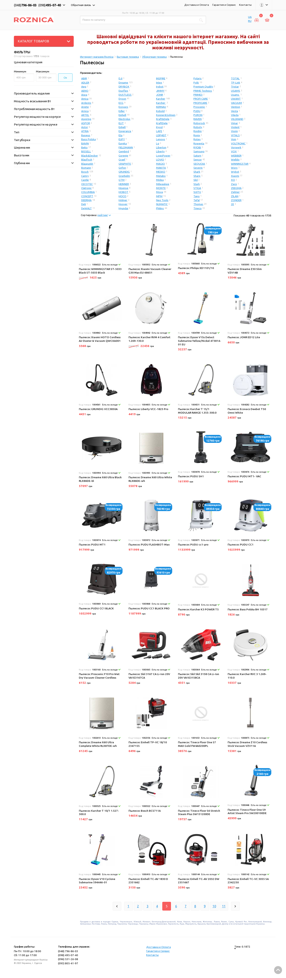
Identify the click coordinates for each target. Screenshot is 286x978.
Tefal (196, 200)
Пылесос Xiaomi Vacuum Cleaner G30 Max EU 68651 (150, 270)
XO (233, 179)
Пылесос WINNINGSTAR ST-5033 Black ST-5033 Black (100, 270)
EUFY (122, 139)
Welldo (235, 159)
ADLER (85, 82)
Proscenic (199, 106)
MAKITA (161, 167)
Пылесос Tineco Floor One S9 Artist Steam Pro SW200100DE (247, 811)
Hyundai (123, 208)
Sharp (196, 175)
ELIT (121, 123)
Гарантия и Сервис (224, 4)
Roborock (199, 123)
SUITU (197, 192)
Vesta (234, 111)
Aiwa (84, 94)
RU (249, 20)
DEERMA (86, 200)
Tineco (197, 208)
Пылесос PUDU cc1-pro (193, 544)
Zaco (234, 184)
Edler (122, 111)
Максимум (42, 71)
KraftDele (162, 123)
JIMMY (160, 90)
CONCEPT (87, 196)
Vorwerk (236, 147)
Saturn (197, 155)
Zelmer (235, 192)
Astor (84, 127)
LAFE (159, 131)
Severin (198, 167)
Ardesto (86, 102)
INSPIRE (160, 78)
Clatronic (86, 188)
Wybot (235, 171)
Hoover (123, 204)
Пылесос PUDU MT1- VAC (244, 476)
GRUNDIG (124, 171)
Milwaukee (162, 184)
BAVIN (85, 143)
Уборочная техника (154, 56)
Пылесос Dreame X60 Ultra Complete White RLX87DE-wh (98, 744)
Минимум (20, 71)
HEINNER (124, 184)
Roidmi (197, 131)
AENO (84, 90)
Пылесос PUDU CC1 (240, 544)
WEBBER (236, 155)
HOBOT (123, 192)
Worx (234, 167)
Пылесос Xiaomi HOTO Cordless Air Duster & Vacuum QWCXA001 (100, 339)
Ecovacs (123, 106)
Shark (196, 171)
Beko (84, 147)
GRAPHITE (125, 163)
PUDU (196, 111)
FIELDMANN (126, 147)
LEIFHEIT (161, 135)
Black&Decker (89, 155)
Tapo (196, 196)
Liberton (161, 147)
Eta (120, 135)
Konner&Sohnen (165, 115)
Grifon (122, 167)
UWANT (236, 98)
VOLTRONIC (238, 143)
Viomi (234, 131)
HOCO (122, 196)
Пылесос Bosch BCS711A (145, 810)
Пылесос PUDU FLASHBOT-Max (149, 544)
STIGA (197, 188)
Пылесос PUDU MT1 (92, 544)
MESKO (160, 171)
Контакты (245, 4)
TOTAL (235, 78)
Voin (233, 139)
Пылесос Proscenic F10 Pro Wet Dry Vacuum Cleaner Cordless (99, 675)
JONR (159, 94)
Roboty (197, 127)
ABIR (84, 78)
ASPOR (85, 123)
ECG (121, 102)
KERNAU (161, 106)
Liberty (160, 151)
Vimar (234, 123)
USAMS (235, 90)
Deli (83, 204)
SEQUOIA (199, 163)
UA (250, 17)
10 (214, 906)
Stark (196, 184)
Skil (195, 179)
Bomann (86, 167)
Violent (235, 127)
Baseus (85, 135)
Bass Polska (88, 139)
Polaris (197, 78)
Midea (160, 179)
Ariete (85, 106)
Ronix (196, 135)
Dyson (122, 98)
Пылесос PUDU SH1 (191, 476)
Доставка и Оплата (196, 4)
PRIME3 (198, 94)
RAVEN (197, 119)
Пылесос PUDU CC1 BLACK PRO (149, 608)
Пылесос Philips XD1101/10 (196, 268)
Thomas (198, 204)
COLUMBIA (88, 192)
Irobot (159, 86)
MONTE (161, 188)
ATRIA (85, 131)
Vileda (235, 115)
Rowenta (198, 143)
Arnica (85, 111)
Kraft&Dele (162, 119)
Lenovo (160, 139)
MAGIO (160, 163)
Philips (160, 208)
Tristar (235, 86)
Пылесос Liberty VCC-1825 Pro (148, 409)
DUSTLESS (125, 94)
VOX (234, 151)
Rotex (197, 139)
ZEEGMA (236, 188)
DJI (120, 78)
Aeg (83, 86)
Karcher (160, 98)
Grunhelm (124, 175)
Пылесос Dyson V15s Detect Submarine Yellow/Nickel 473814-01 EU (199, 341)
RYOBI (197, 147)
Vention (235, 106)
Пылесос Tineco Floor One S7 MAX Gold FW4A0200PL (197, 744)
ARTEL (85, 115)
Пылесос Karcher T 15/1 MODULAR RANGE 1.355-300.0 (197, 410)
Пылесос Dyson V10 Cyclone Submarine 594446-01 (97, 880)
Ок (65, 77)
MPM (159, 196)
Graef (122, 159)
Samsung (198, 151)
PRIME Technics (202, 90)
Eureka (123, 143)
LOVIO (160, 159)
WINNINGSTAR (239, 163)
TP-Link (235, 82)
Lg (157, 143)
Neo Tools (162, 200)
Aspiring (86, 119)
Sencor (197, 159)
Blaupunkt (87, 163)
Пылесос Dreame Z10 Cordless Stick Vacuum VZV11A (247, 744)
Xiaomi (235, 175)
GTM (122, 179)
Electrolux (124, 119)
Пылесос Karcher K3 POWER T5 (198, 609)
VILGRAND (237, 119)
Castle (85, 179)
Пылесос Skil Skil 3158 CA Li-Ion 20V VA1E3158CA (198, 675)
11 (224, 906)
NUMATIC (162, 204)
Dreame (123, 82)
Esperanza (125, 131)
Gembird (124, 151)
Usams (235, 94)
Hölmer (123, 200)
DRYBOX (124, 86)
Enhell (122, 127)
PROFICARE (200, 102)
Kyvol (159, 127)
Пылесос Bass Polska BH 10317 (248, 609)
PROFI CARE (200, 98)
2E (232, 204)
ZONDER (236, 200)
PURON (197, 115)
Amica (84, 98)
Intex (159, 82)
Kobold (160, 111)
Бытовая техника (128, 56)
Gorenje (123, 155)
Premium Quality (203, 86)
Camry (85, 175)
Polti (196, 82)
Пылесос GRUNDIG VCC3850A (98, 409)
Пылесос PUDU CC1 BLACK (96, 608)
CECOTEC (87, 184)
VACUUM (236, 102)
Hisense (123, 188)
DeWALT (86, 208)
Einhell (122, 115)
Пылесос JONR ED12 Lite (244, 337)
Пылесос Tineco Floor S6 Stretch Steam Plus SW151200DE (199, 812)
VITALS (235, 135)
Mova (159, 192)
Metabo (161, 175)
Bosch (85, 171)
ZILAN (234, 196)
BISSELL (86, 151)
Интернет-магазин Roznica (96, 56)
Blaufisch (86, 159)
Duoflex (123, 90)
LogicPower (163, 155)
